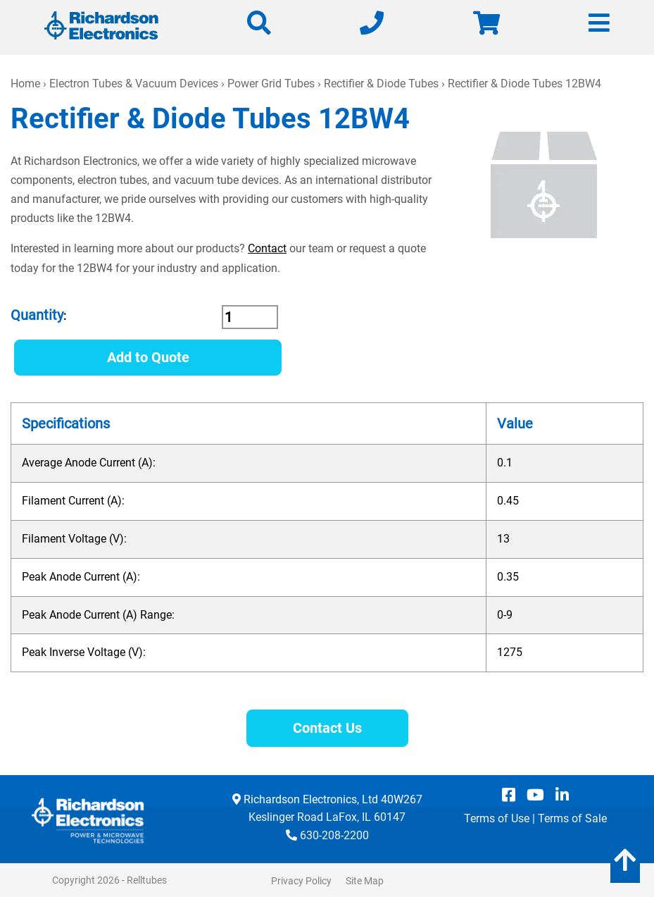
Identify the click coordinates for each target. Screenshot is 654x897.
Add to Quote (148, 357)
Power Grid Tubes (271, 83)
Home (25, 83)
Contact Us (327, 727)
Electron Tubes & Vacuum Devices (133, 83)
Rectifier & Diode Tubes (381, 83)
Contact (267, 248)
